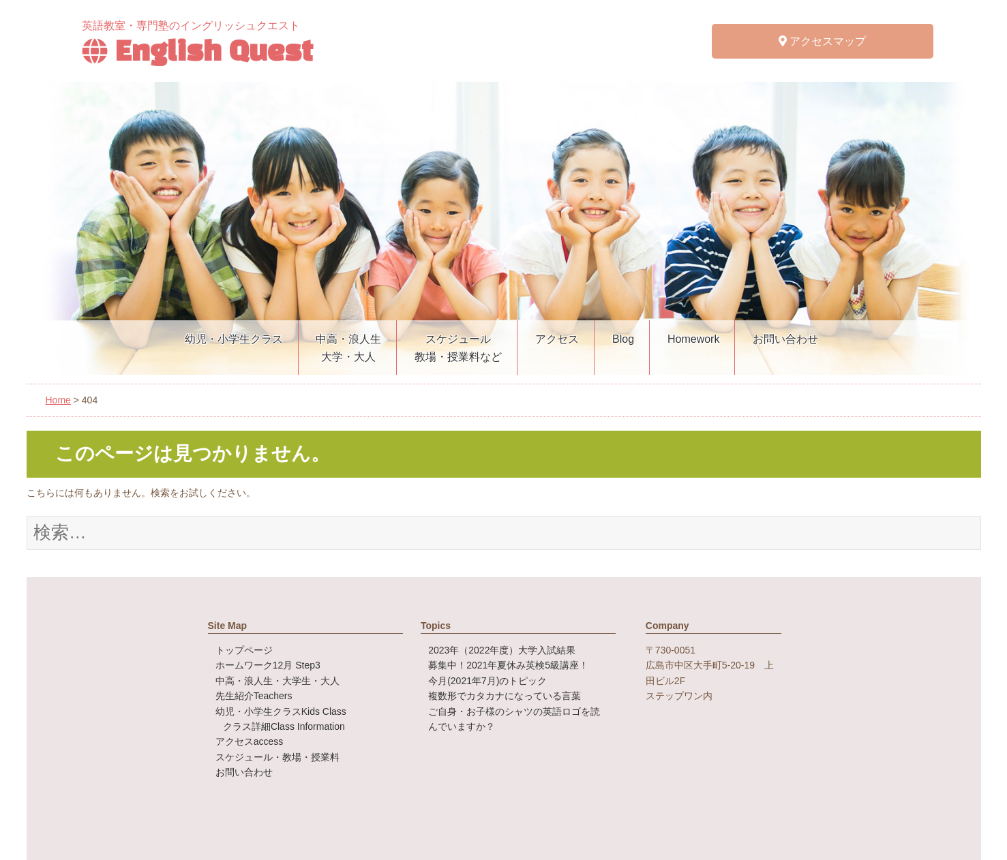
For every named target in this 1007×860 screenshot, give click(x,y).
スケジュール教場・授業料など (458, 348)
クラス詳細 (284, 726)
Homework (693, 339)
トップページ (244, 650)
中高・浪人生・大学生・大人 (277, 680)
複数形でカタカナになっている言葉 (504, 695)
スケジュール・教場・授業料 (277, 757)
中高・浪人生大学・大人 (348, 348)
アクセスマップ (822, 41)
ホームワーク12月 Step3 (267, 665)
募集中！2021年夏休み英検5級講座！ (508, 665)
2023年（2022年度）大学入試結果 (501, 650)
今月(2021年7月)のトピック (487, 680)
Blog (623, 339)
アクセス (557, 339)
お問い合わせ (785, 339)
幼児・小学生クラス (234, 339)
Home (58, 400)
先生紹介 (253, 695)
